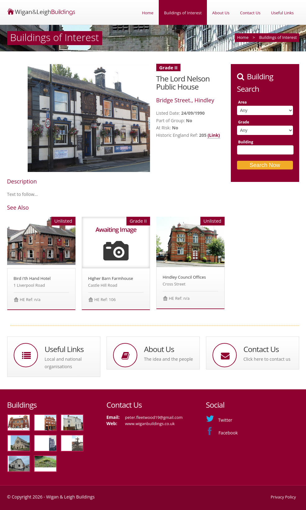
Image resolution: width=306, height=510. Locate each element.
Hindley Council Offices (184, 277)
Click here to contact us (267, 359)
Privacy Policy (283, 497)
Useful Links (282, 13)
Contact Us (250, 13)
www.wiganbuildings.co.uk (150, 423)
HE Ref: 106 (105, 299)
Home (147, 13)
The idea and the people (168, 359)
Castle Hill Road (102, 285)
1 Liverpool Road (29, 285)
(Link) (214, 135)
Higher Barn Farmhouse (110, 278)
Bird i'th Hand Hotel (32, 278)
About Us (221, 13)
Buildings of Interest (183, 13)
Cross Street (174, 284)
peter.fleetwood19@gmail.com (154, 417)
